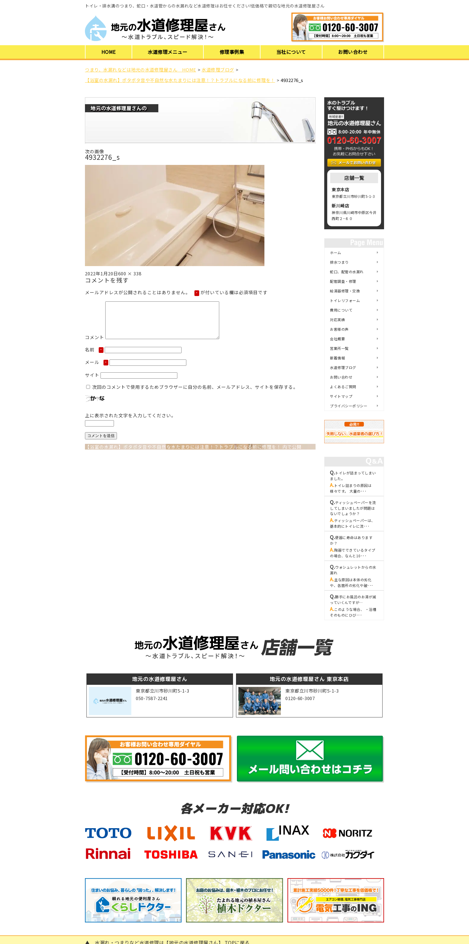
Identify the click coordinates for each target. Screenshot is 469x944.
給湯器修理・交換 (345, 290)
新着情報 (337, 357)
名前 (94, 356)
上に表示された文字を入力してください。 (130, 422)
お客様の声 (339, 329)
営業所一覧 (339, 348)
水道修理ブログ (343, 367)
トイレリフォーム (345, 300)
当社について (291, 51)
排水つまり (339, 262)
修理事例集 (232, 51)
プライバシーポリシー (348, 405)
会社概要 (337, 338)
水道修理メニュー (167, 51)
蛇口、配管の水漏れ (347, 271)
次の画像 (94, 151)
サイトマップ (341, 396)
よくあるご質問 (343, 386)
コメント (94, 344)
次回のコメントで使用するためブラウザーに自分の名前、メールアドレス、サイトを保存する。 (195, 394)
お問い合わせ (353, 51)
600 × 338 (129, 273)
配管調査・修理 (343, 281)
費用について (341, 309)
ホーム (335, 252)
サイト (92, 382)
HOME (108, 51)
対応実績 (337, 319)
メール (96, 369)
